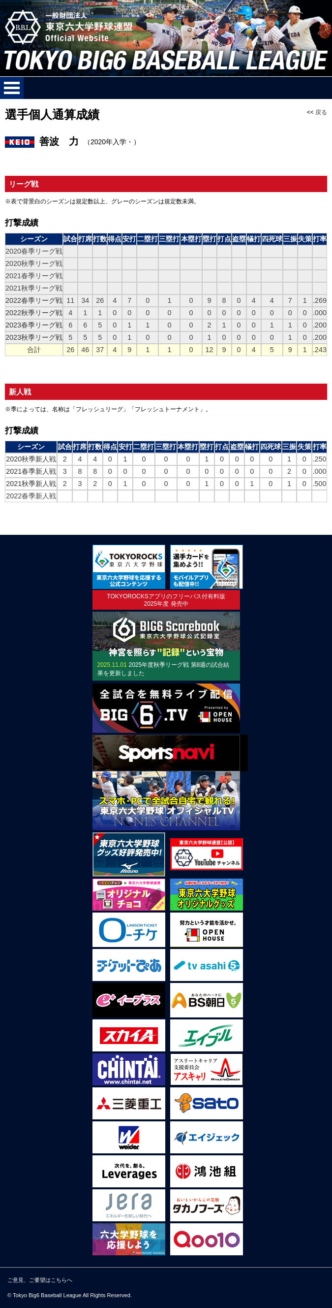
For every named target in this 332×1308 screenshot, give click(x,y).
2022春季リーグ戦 (33, 300)
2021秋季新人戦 (31, 484)
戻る (321, 112)
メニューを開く (12, 88)
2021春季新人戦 (31, 471)
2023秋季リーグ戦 (33, 337)
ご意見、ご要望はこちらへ (39, 1280)
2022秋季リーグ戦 (33, 313)
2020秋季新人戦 (31, 459)
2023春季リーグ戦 (33, 325)
